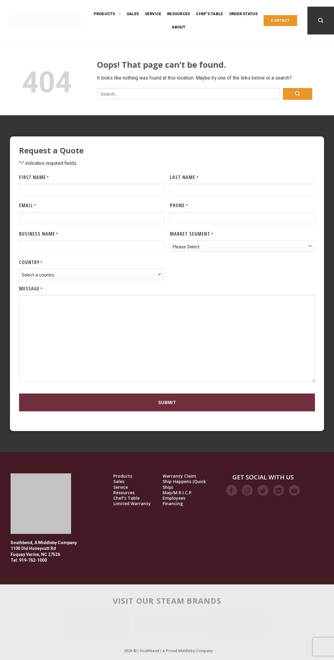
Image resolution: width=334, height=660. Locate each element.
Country (31, 262)
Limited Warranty (132, 503)
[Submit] (297, 94)
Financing (173, 503)
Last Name (184, 177)
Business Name (38, 233)
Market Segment (191, 233)
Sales (133, 13)
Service (153, 13)
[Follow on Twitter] (263, 490)
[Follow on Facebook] (231, 490)
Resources (178, 13)
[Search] (320, 20)
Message (31, 288)
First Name (34, 177)
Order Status (243, 13)
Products (107, 13)
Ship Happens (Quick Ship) (184, 484)
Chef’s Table (209, 13)
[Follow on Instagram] (247, 490)
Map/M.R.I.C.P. (178, 492)
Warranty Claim (179, 476)
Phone (179, 205)
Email (27, 205)
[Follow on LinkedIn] (279, 490)
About (178, 27)
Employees (174, 498)
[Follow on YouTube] (294, 490)
